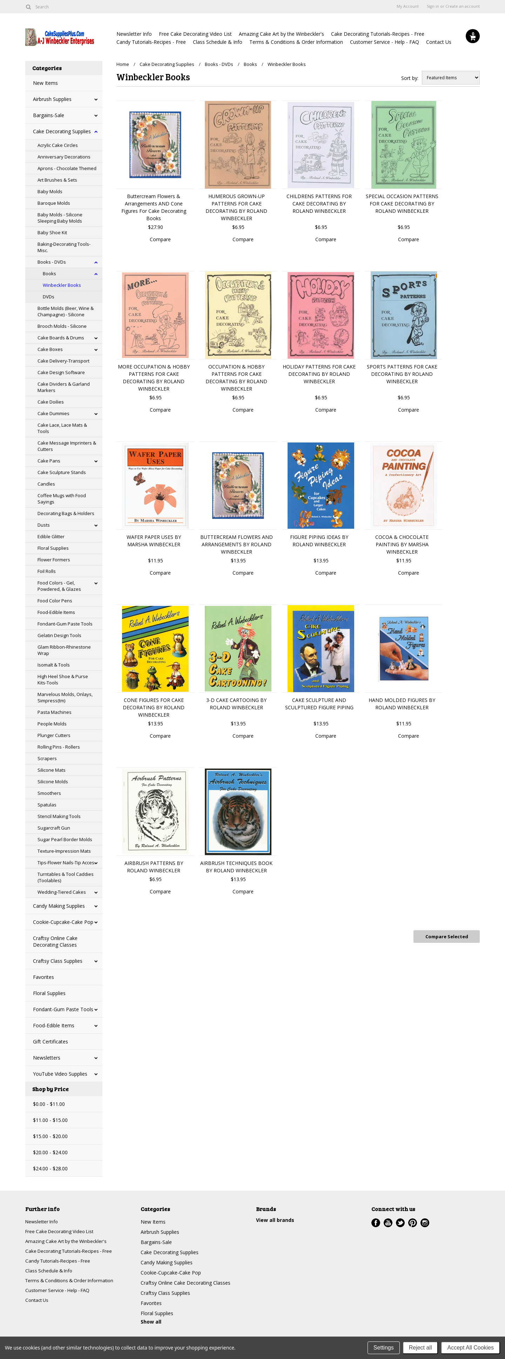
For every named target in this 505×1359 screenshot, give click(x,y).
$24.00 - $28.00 (50, 1168)
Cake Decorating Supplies (62, 131)
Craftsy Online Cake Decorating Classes (55, 941)
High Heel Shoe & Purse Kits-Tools (63, 679)
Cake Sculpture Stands (62, 472)
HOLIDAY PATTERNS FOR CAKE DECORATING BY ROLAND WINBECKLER (319, 374)
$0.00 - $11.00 (49, 1104)
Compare (160, 239)
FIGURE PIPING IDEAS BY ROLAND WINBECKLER (319, 541)
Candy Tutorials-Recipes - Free (151, 42)
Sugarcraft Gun (54, 828)
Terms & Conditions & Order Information (296, 42)
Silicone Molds (53, 781)
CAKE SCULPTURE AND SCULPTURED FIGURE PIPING (319, 704)
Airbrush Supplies (52, 99)
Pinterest (412, 1222)
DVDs (48, 296)
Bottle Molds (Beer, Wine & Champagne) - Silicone (66, 311)
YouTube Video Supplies (60, 1073)
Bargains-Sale (48, 115)
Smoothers (49, 793)
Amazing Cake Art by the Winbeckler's (281, 34)
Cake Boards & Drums (61, 337)
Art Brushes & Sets (57, 180)
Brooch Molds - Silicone (62, 326)
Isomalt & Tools (54, 665)
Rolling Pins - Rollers (59, 747)
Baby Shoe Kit (52, 232)
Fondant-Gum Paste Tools (65, 624)
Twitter (400, 1222)
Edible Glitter (51, 536)
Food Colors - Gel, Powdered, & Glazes (59, 586)
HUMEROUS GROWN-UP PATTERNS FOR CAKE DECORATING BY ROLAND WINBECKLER (236, 207)
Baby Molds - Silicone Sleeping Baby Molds (60, 217)
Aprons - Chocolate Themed (67, 168)
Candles (46, 484)
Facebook (375, 1222)
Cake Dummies (53, 413)
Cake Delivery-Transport (63, 361)
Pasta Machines (55, 712)
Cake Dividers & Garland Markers (64, 387)
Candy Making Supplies (59, 905)
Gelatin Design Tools (59, 635)
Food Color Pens (55, 600)
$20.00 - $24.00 (50, 1152)
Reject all (420, 1348)
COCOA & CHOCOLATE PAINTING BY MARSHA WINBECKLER (402, 544)
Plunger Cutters (54, 735)
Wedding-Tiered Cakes (62, 892)
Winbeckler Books (62, 285)
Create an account (462, 6)
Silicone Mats (52, 770)
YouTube (388, 1222)
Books (49, 273)
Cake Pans (49, 461)
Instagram (424, 1222)
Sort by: (409, 78)
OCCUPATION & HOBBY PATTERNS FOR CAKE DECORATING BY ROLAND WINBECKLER (236, 377)
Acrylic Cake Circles (58, 145)
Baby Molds (50, 191)
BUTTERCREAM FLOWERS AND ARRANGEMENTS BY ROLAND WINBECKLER (236, 544)
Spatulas (47, 805)
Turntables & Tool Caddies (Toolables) (66, 877)
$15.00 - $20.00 (50, 1136)
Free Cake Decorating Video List (195, 34)
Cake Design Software (61, 372)
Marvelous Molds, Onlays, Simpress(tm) (65, 697)
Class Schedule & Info (217, 42)
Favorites (43, 977)
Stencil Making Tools (59, 816)
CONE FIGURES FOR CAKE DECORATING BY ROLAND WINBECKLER (153, 707)
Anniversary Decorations (64, 157)
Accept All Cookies (470, 1348)
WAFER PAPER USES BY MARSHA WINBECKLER (154, 541)
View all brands (275, 1220)
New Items (45, 83)
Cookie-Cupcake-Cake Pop (63, 922)
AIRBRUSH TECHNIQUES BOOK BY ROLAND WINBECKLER (236, 867)
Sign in (433, 6)
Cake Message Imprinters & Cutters (67, 446)
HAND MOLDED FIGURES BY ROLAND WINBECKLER (402, 704)
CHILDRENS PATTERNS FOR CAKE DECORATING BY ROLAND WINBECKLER (319, 203)
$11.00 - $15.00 (50, 1120)
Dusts (44, 525)
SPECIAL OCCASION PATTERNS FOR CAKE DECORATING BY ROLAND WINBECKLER (402, 203)
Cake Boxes (50, 349)
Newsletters (46, 1057)
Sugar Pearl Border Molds (65, 839)
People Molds (52, 724)
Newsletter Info (134, 34)
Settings (383, 1348)
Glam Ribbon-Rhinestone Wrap (64, 650)
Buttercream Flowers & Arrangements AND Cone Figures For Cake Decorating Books (153, 207)
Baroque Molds (54, 203)
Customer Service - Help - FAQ (384, 42)
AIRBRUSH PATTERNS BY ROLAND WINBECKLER (153, 867)
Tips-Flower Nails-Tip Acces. (66, 862)
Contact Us (438, 42)
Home (122, 64)
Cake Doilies (51, 402)
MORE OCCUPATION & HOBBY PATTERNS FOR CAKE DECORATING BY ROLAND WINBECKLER (154, 377)
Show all (151, 1321)
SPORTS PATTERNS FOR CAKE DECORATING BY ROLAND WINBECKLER (402, 374)
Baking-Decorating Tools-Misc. (64, 247)
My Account (408, 6)
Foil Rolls (47, 571)
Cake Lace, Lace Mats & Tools (62, 428)
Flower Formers (54, 559)
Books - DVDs (52, 262)
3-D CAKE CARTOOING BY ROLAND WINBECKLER (236, 704)
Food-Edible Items (56, 612)
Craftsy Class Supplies (57, 961)
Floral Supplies (53, 548)
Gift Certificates (50, 1041)
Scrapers (47, 758)
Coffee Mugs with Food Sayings (62, 498)
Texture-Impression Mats (64, 851)
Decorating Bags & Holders (66, 513)
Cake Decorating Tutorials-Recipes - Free (377, 34)
